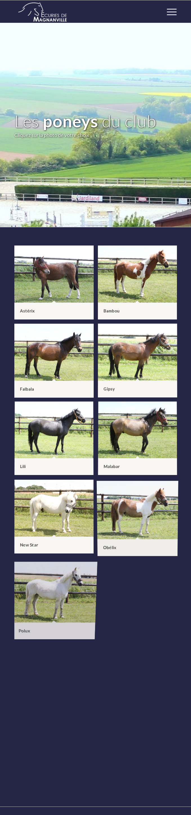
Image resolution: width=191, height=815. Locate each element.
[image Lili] (56, 441)
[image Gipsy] (139, 363)
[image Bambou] (139, 285)
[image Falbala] (56, 363)
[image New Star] (56, 519)
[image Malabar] (139, 441)
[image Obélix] (139, 519)
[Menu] (169, 11)
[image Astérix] (56, 285)
